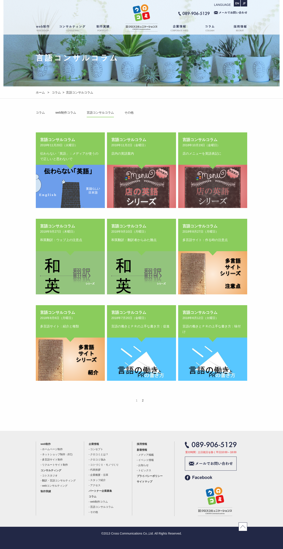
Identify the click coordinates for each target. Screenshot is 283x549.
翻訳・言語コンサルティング (59, 480)
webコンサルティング (55, 485)
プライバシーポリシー (150, 476)
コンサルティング (72, 29)
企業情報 (177, 29)
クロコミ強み (98, 459)
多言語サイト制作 (52, 459)
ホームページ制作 (52, 449)
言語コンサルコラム (100, 112)
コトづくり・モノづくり (104, 464)
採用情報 (236, 29)
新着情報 (142, 449)
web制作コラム (65, 112)
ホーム (141, 29)
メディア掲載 (146, 454)
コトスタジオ (50, 475)
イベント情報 (146, 460)
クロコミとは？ (99, 454)
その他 (129, 112)
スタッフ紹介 (98, 480)
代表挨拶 (95, 469)
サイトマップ (144, 481)
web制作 (45, 29)
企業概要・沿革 (99, 474)
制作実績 (107, 29)
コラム (210, 29)
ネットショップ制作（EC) (57, 454)
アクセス (95, 485)
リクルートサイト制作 (55, 464)
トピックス (144, 470)
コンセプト (96, 449)
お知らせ (143, 465)
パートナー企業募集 (100, 490)
